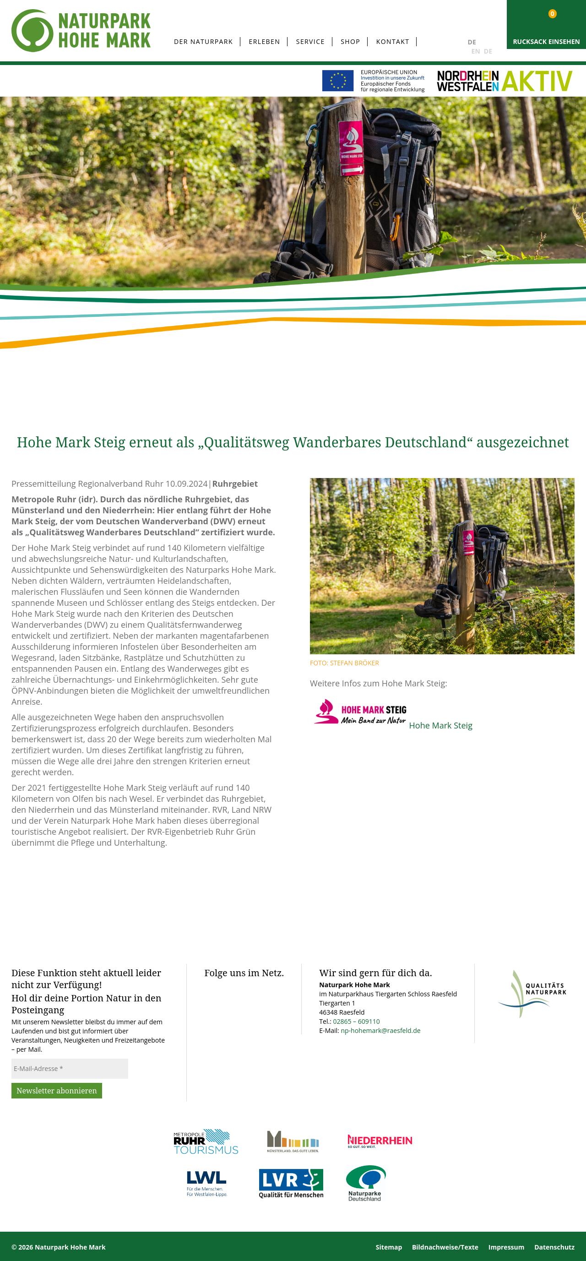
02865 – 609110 (356, 1021)
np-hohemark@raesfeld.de (380, 1030)
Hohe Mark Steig (440, 725)
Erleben (265, 41)
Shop (350, 41)
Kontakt (393, 41)
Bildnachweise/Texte (445, 1247)
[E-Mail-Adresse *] (69, 1069)
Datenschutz (554, 1247)
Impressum (506, 1247)
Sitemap (389, 1247)
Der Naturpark (203, 41)
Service (310, 41)
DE (472, 42)
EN (476, 51)
